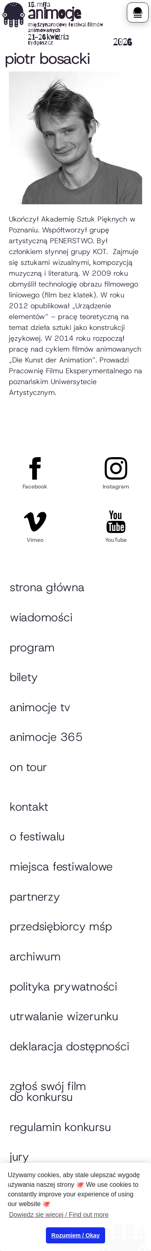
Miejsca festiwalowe (61, 866)
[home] (67, 24)
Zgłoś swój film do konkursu (48, 1091)
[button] (137, 12)
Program (32, 647)
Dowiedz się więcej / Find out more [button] (58, 1214)
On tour (28, 767)
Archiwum (35, 956)
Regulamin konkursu (60, 1127)
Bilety (23, 677)
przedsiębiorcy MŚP (61, 926)
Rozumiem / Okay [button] (76, 1235)
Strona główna (47, 587)
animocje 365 (46, 736)
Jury (19, 1156)
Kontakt (29, 806)
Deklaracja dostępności (69, 1046)
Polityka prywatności (63, 986)
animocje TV (40, 707)
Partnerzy (35, 896)
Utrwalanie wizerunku (64, 1016)
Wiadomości (41, 617)
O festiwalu (37, 836)
